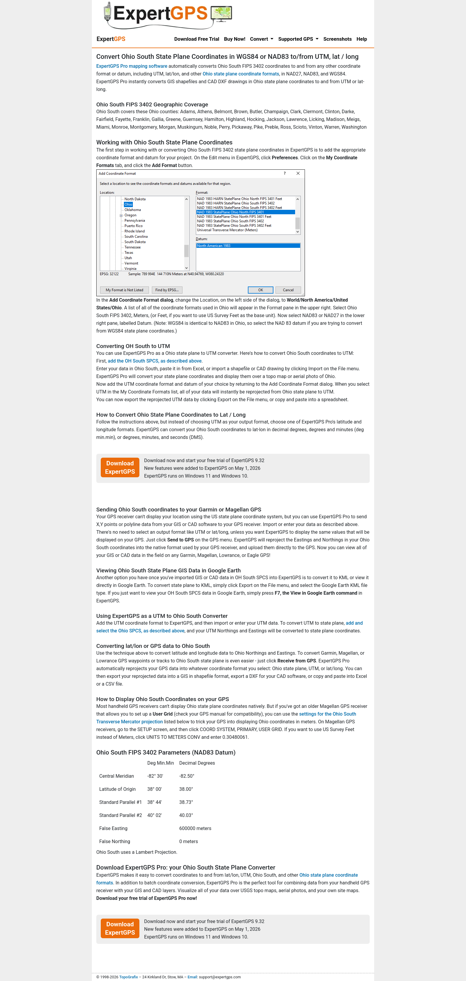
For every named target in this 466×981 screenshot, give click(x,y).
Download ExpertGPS (120, 467)
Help (362, 39)
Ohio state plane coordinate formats (241, 74)
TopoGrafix (128, 977)
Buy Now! (234, 39)
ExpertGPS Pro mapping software (131, 66)
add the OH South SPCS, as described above (154, 361)
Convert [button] (260, 39)
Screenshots (337, 39)
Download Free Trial (196, 39)
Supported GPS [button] (296, 39)
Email (192, 977)
